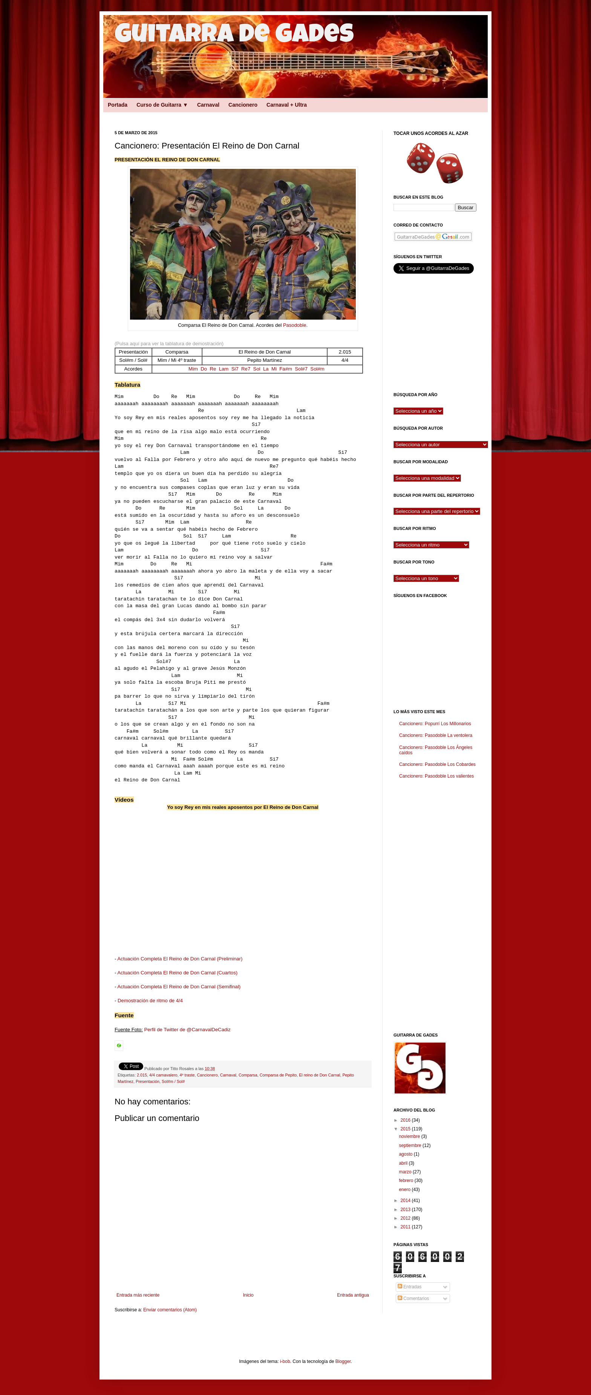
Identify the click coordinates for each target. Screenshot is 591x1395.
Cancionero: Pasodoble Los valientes (436, 776)
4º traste (187, 1075)
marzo (406, 1171)
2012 (406, 1218)
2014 (406, 1200)
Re (213, 369)
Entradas (409, 1286)
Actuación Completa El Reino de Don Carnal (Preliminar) (179, 959)
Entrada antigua (353, 1295)
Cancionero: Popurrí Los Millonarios (435, 723)
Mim (193, 369)
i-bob (285, 1361)
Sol (256, 369)
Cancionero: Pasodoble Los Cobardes (437, 764)
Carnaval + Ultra (286, 105)
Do (204, 369)
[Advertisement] (235, 114)
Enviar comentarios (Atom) (170, 1309)
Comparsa (248, 1075)
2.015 (142, 1075)
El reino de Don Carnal (319, 1075)
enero (405, 1189)
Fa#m (285, 369)
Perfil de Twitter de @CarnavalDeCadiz (187, 1029)
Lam (224, 369)
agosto (406, 1154)
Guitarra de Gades (234, 36)
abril (404, 1163)
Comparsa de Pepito (278, 1075)
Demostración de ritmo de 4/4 (150, 1000)
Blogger (343, 1361)
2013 (406, 1209)
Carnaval (208, 105)
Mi (274, 369)
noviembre (410, 1136)
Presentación (147, 1081)
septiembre (411, 1145)
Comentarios (413, 1298)
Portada (117, 105)
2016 (406, 1120)
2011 (406, 1227)
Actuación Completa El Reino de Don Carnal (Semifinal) (178, 986)
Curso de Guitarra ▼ (162, 105)
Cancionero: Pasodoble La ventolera (435, 735)
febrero (406, 1180)
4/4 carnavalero (163, 1075)
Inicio (248, 1295)
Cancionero (242, 105)
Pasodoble (294, 325)
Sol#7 (301, 369)
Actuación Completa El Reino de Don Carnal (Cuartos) (177, 972)
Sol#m (317, 369)
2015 (406, 1129)
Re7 (245, 369)
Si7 (235, 369)
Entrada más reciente (137, 1295)
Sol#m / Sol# (173, 1081)
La (266, 369)
